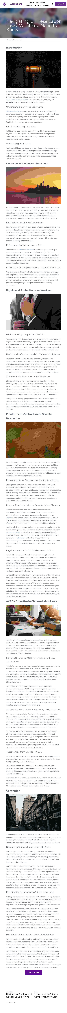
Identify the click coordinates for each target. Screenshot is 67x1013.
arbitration (21, 538)
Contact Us (60, 4)
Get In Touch (33, 972)
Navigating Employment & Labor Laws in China (19, 995)
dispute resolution (13, 533)
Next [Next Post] (36, 992)
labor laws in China (26, 250)
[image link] (4, 4)
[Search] (52, 4)
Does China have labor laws (17, 100)
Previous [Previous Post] (9, 992)
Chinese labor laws (13, 111)
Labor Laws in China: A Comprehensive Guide (46, 995)
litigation (9, 518)
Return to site (11, 1002)
